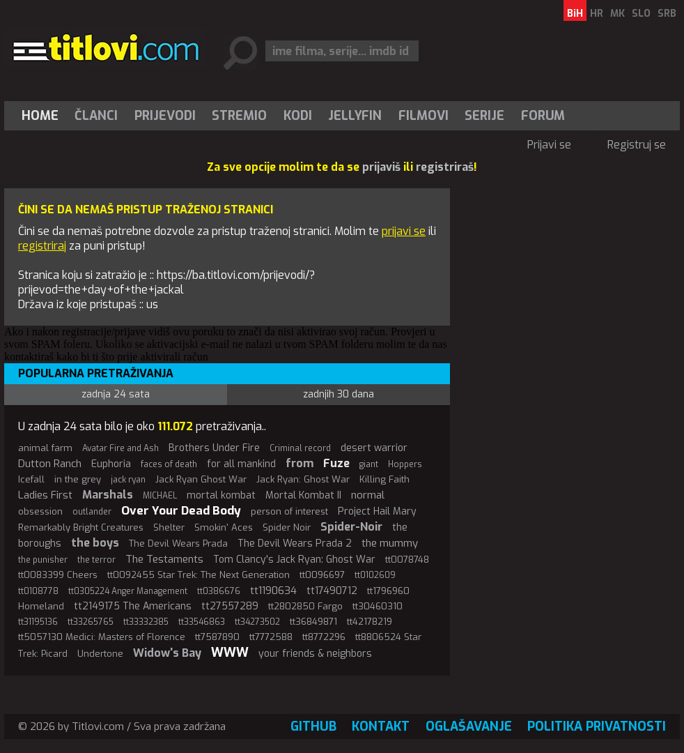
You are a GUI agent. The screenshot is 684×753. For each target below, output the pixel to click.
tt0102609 (375, 575)
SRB (667, 13)
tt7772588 (271, 637)
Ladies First (45, 495)
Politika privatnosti (596, 726)
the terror (96, 559)
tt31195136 (38, 622)
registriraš (445, 167)
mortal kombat (221, 495)
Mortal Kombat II (303, 495)
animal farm (45, 448)
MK (617, 13)
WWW (230, 652)
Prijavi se (549, 144)
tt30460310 (377, 606)
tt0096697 (322, 575)
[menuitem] (43, 115)
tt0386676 (218, 591)
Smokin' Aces (223, 527)
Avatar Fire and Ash (120, 448)
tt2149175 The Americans (133, 606)
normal (367, 495)
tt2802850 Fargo (305, 606)
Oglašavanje (469, 726)
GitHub (313, 726)
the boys (95, 542)
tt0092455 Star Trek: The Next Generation (198, 575)
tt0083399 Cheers (58, 575)
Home (40, 115)
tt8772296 (323, 637)
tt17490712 (331, 591)
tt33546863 (201, 622)
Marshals (107, 494)
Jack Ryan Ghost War (201, 479)
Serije (484, 115)
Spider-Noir (351, 526)
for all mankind (241, 464)
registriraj (42, 245)
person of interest (289, 511)
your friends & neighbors (315, 653)
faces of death (169, 464)
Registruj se (636, 144)
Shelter (169, 527)
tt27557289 (229, 606)
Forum (543, 115)
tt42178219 (369, 622)
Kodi (297, 115)
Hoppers (405, 464)
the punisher (43, 559)
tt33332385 (146, 622)
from (299, 463)
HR (596, 13)
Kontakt (381, 726)
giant (368, 464)
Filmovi (423, 115)
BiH (575, 13)
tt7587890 (217, 637)
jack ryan (128, 479)
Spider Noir (287, 527)
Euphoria (111, 464)
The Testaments (164, 559)
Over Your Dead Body (181, 511)
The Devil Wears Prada (178, 543)
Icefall (31, 479)
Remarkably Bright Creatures (80, 527)
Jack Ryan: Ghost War (303, 479)
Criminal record (300, 448)
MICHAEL (160, 495)
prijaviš (381, 167)
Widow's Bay (167, 653)
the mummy (390, 543)
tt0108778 (38, 591)
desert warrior (374, 448)
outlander (91, 511)
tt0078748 (407, 559)
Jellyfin (355, 115)
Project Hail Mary (377, 511)
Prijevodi (165, 115)
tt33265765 (91, 622)
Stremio (239, 115)
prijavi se (404, 231)
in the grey (77, 479)
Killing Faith (384, 479)
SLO (641, 13)
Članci (96, 115)
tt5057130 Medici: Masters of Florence (101, 637)
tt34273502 (257, 622)
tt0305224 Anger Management (127, 591)
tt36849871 (313, 622)
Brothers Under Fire (214, 448)
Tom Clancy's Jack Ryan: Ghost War (294, 559)
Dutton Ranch (49, 464)
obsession (40, 511)
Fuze (336, 463)
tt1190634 (273, 591)
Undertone (100, 654)
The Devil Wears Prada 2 (295, 543)
